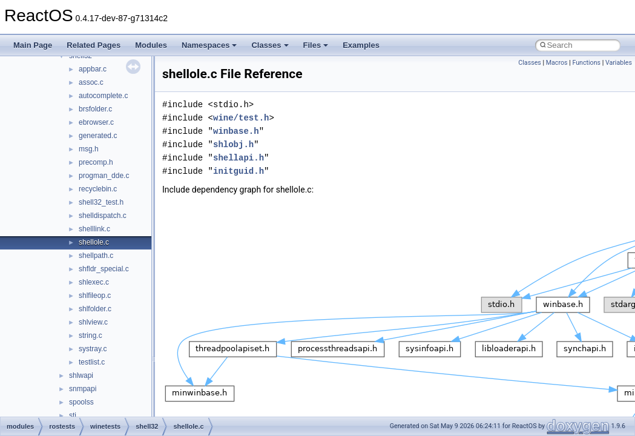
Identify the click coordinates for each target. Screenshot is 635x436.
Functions (586, 63)
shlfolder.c (95, 309)
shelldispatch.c (103, 215)
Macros (557, 63)
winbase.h (236, 131)
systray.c (93, 349)
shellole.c (94, 242)
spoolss (81, 402)
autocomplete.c (103, 95)
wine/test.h (241, 118)
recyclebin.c (98, 189)
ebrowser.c (96, 122)
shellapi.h (238, 158)
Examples (361, 45)
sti (72, 415)
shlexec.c (94, 282)
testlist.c (92, 362)
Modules (151, 45)
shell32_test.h (101, 202)
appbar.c (93, 69)
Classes (269, 45)
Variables (618, 63)
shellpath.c (96, 255)
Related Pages (93, 45)
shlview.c (93, 322)
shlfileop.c (95, 295)
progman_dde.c (104, 175)
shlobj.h (233, 144)
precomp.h (96, 162)
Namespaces (209, 45)
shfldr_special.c (104, 269)
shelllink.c (94, 229)
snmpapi (82, 389)
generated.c (98, 135)
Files (316, 45)
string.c (90, 335)
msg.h (89, 149)
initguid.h (238, 171)
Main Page (32, 45)
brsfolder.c (95, 109)
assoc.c (91, 82)
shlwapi (81, 375)
